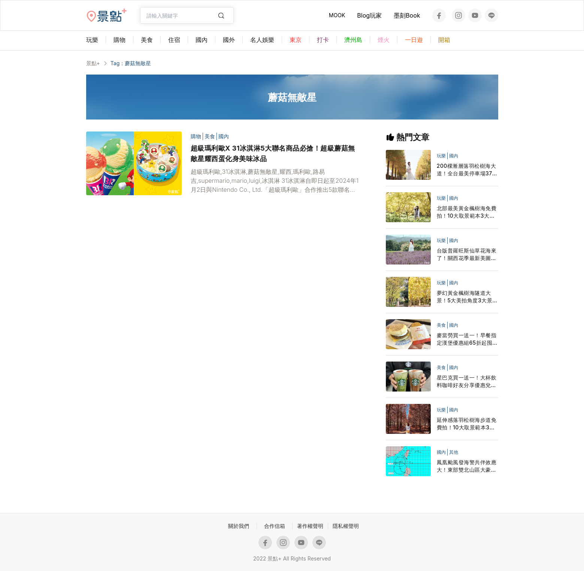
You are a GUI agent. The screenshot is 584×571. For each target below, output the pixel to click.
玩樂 (441, 155)
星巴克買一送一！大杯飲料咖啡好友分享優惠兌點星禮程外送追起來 (467, 381)
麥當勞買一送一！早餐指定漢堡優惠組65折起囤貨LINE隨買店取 (467, 339)
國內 (223, 136)
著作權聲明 (310, 526)
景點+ (93, 63)
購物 (196, 136)
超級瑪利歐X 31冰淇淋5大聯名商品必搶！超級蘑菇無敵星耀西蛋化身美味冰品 (273, 153)
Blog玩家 (369, 15)
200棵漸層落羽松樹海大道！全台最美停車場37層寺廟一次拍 (467, 170)
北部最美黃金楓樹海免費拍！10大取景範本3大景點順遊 (467, 212)
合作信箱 (274, 526)
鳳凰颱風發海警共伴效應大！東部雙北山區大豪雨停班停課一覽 (467, 466)
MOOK (337, 15)
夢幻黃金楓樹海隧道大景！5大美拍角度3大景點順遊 (467, 297)
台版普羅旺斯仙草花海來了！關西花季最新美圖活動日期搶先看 (467, 254)
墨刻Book (407, 15)
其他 (453, 452)
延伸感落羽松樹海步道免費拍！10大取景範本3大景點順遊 (467, 424)
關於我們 (238, 526)
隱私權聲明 (346, 526)
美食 (210, 136)
